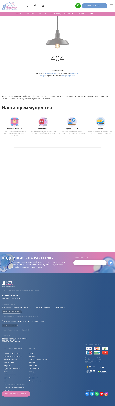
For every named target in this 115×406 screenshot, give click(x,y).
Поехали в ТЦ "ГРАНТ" (9, 325)
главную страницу (68, 76)
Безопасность (33, 378)
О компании (7, 390)
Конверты (32, 375)
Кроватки (42, 14)
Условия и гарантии (10, 360)
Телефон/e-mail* (79, 257)
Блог (5, 381)
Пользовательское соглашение (13, 387)
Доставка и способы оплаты (12, 357)
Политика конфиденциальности (14, 384)
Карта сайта (7, 378)
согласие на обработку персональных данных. (22, 267)
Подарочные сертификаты (12, 369)
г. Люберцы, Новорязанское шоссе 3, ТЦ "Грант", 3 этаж (23, 321)
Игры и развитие (34, 369)
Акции (31, 354)
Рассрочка (6, 366)
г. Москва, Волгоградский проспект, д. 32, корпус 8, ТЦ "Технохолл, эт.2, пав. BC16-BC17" (34, 307)
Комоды (31, 372)
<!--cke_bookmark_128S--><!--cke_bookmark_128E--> (57, 194)
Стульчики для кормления (62, 14)
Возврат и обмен (9, 363)
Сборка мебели (8, 372)
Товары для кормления (37, 381)
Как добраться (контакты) (11, 354)
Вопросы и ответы (9, 375)
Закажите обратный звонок (16, 394)
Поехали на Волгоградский (11, 311)
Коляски (30, 14)
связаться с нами (51, 73)
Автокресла (83, 14)
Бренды (19, 14)
